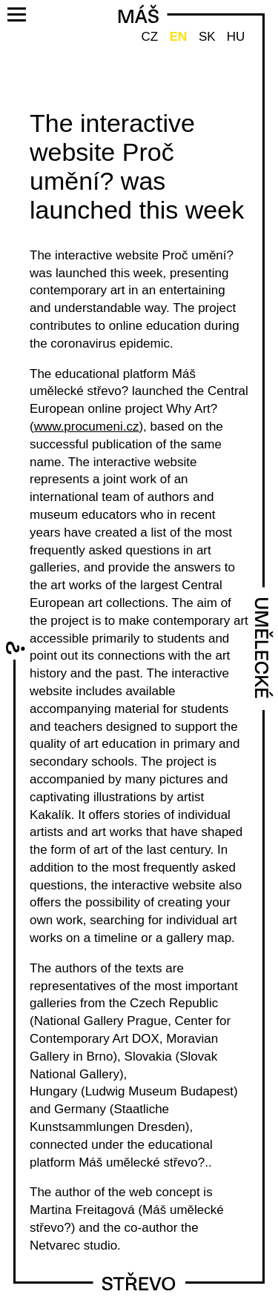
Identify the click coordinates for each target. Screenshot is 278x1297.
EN (179, 37)
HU (236, 37)
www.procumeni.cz (86, 426)
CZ (149, 37)
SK (207, 37)
